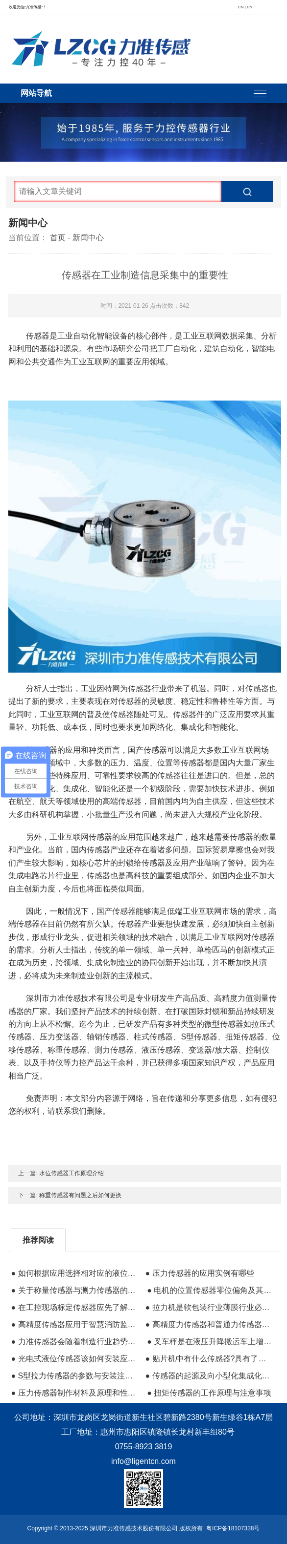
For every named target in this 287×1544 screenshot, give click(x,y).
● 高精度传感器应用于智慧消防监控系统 (73, 1324)
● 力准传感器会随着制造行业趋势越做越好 (73, 1341)
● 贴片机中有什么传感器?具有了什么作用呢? (207, 1358)
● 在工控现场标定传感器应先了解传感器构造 (73, 1307)
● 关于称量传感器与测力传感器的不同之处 (73, 1290)
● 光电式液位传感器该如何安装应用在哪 (73, 1358)
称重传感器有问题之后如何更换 (80, 1195)
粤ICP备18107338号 (233, 1528)
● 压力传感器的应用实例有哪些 (199, 1273)
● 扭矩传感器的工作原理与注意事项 (209, 1393)
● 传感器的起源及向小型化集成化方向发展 (207, 1376)
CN (241, 7)
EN (249, 7)
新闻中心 (88, 237)
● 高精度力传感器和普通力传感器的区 (207, 1324)
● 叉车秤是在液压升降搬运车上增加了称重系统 (209, 1341)
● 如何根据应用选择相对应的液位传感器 (73, 1273)
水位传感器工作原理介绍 (71, 1173)
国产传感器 (116, 911)
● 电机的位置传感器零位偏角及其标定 (209, 1290)
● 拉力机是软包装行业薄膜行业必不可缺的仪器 (207, 1307)
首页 (58, 237)
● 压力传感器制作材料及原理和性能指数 (73, 1393)
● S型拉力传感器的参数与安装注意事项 (73, 1376)
